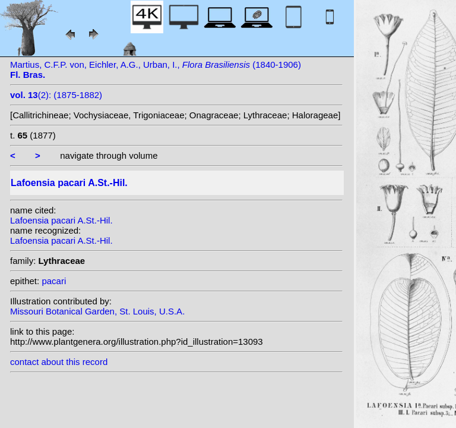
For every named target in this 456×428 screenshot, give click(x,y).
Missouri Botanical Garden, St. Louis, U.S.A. (97, 311)
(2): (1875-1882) (56, 95)
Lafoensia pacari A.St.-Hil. (61, 220)
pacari (54, 281)
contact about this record (58, 362)
